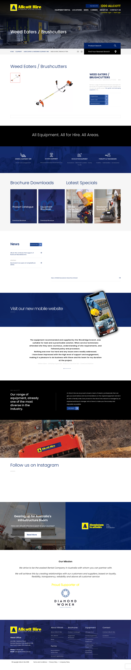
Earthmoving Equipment (89, 646)
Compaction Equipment (89, 640)
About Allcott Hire (56, 632)
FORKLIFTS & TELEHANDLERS (108, 159)
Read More (32, 534)
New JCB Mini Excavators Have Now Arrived (64, 278)
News (86, 10)
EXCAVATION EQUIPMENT (80, 159)
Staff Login (117, 12)
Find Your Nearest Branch (99, 51)
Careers (94, 10)
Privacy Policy (53, 667)
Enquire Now (94, 96)
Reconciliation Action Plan (55, 651)
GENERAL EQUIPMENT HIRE (23, 159)
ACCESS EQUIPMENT (51, 159)
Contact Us (115, 10)
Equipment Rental (62, 10)
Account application (57, 656)
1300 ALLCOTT (111, 6)
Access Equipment (91, 636)
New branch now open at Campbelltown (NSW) (23, 264)
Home (12, 51)
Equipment (19, 51)
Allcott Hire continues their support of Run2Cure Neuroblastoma (22, 253)
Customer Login (106, 12)
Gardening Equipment (88, 651)
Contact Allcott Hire (109, 632)
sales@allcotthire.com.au (22, 652)
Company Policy (65, 667)
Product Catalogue (74, 632)
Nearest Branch (95, 103)
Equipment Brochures (71, 636)
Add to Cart (94, 100)
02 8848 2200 (19, 650)
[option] (53, 92)
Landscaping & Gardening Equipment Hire (36, 51)
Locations (77, 10)
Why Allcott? (71, 408)
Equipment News (34, 244)
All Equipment (89, 632)
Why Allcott (54, 636)
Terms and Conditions (40, 667)
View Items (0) (94, 6)
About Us (104, 10)
